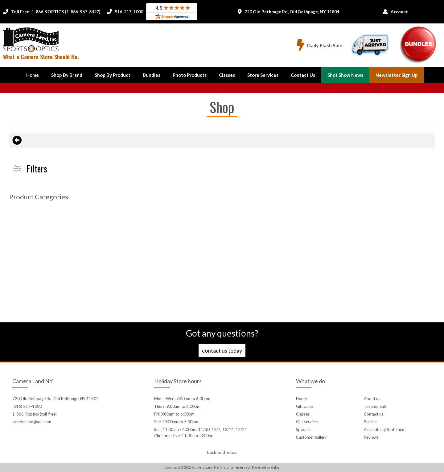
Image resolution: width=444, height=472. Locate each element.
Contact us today (222, 350)
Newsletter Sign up (397, 75)
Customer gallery (311, 437)
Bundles (151, 75)
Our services (307, 421)
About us (372, 398)
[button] (66, 75)
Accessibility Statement (385, 429)
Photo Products (190, 75)
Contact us (373, 414)
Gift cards (305, 406)
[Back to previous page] (17, 140)
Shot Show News (345, 75)
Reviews (371, 437)
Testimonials (375, 406)
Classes (227, 75)
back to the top (222, 452)
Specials (303, 429)
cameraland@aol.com (31, 421)
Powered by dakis (266, 467)
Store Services (262, 75)
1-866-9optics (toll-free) (34, 414)
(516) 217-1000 (27, 406)
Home (32, 75)
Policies (370, 421)
